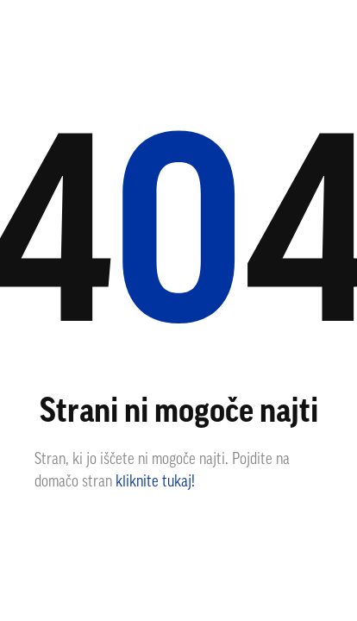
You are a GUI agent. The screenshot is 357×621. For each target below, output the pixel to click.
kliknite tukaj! (155, 482)
